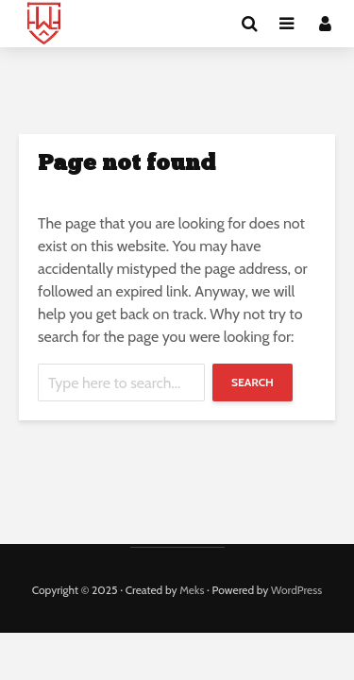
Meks (191, 590)
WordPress (296, 590)
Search (252, 382)
